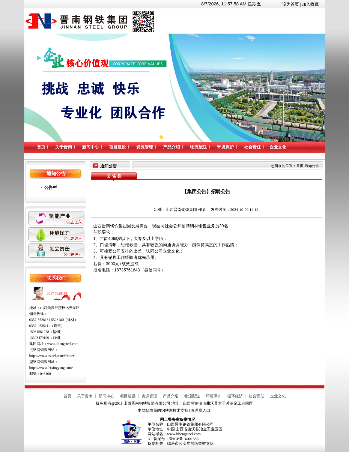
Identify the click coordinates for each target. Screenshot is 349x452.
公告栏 (50, 187)
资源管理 (144, 147)
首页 (41, 147)
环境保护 (225, 147)
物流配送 (198, 147)
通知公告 (312, 166)
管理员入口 (200, 410)
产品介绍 (171, 147)
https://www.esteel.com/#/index (52, 356)
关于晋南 (63, 147)
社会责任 (252, 147)
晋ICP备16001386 (183, 438)
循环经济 (235, 396)
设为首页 (290, 4)
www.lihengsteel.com (63, 344)
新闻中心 (90, 147)
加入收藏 (310, 4)
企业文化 (278, 147)
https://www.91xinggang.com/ (51, 368)
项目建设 (117, 147)
